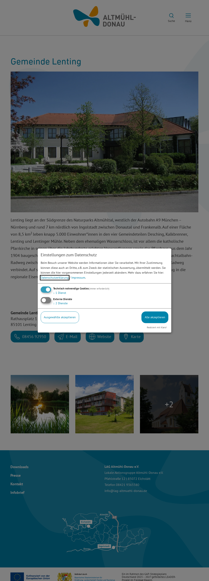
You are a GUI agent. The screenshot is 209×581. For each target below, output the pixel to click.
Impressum (78, 278)
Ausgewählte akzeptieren (60, 317)
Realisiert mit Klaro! (157, 327)
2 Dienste (60, 303)
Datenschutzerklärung (55, 278)
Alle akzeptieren (155, 317)
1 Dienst (59, 293)
